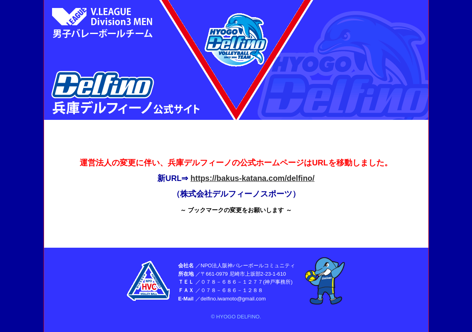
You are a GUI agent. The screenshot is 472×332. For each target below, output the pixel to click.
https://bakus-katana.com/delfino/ (253, 178)
